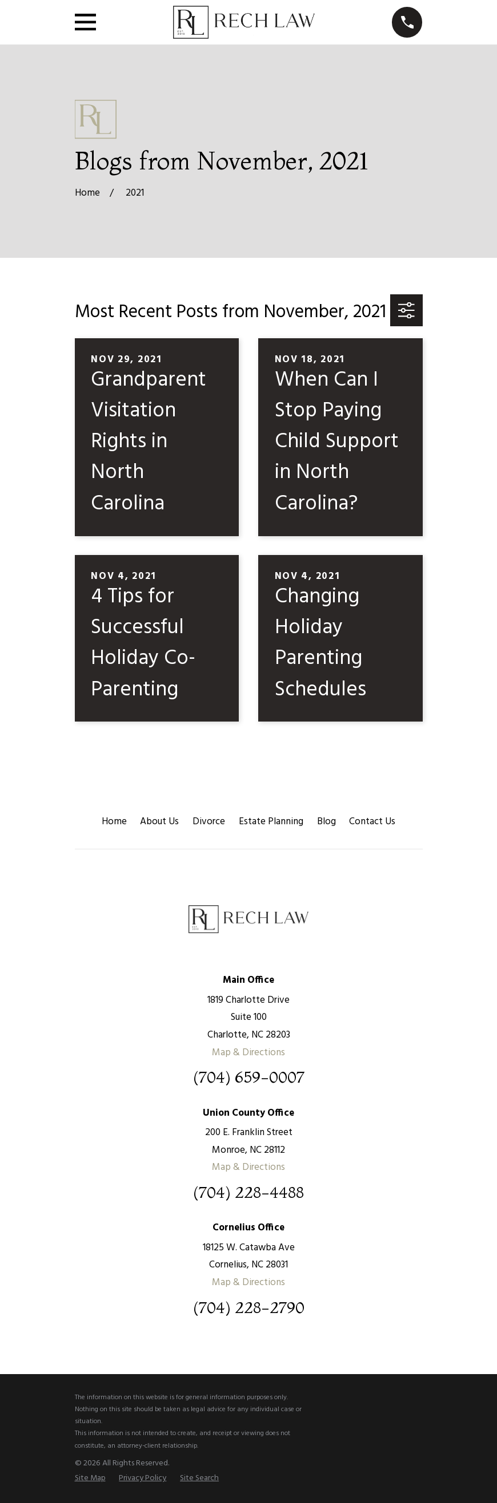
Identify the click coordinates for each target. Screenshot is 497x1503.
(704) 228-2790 (248, 1307)
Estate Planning (271, 821)
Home (114, 821)
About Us (159, 821)
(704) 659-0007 (248, 1077)
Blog (326, 821)
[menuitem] (90, 1478)
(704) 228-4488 (248, 1192)
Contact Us (372, 821)
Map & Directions (248, 1052)
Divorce (209, 821)
